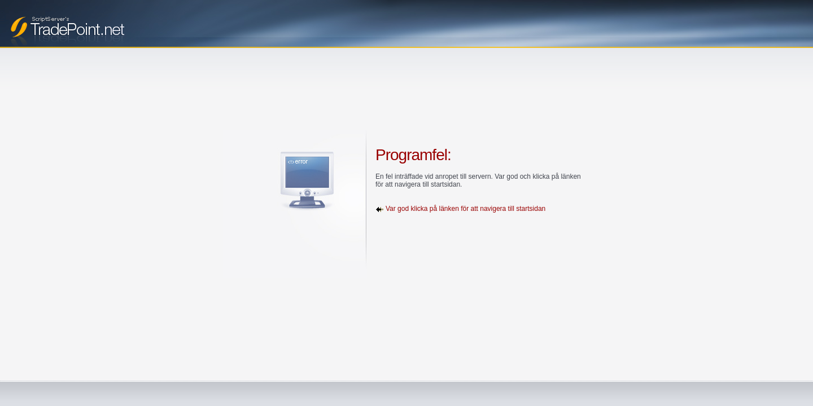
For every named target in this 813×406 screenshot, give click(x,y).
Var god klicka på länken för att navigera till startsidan (465, 209)
